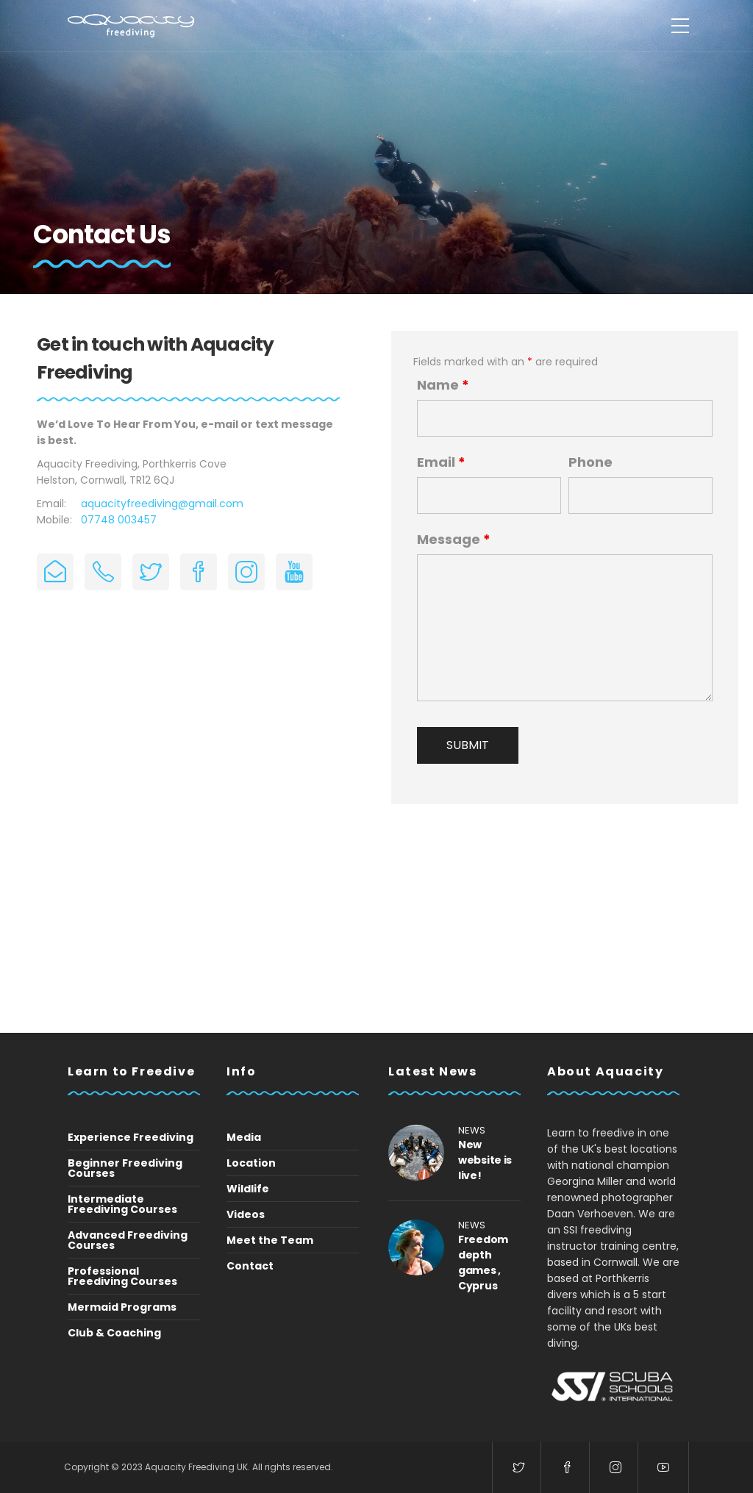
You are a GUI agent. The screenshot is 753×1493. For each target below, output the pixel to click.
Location (251, 1163)
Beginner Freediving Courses (125, 1168)
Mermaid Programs (122, 1307)
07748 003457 (119, 519)
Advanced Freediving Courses (128, 1240)
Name (443, 385)
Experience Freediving (130, 1137)
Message (453, 539)
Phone (590, 462)
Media (243, 1137)
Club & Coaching (114, 1333)
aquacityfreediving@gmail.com (162, 503)
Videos (245, 1214)
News (471, 1130)
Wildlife (247, 1189)
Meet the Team (269, 1240)
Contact (250, 1266)
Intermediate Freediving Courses (122, 1204)
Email (441, 462)
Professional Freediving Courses (122, 1276)
